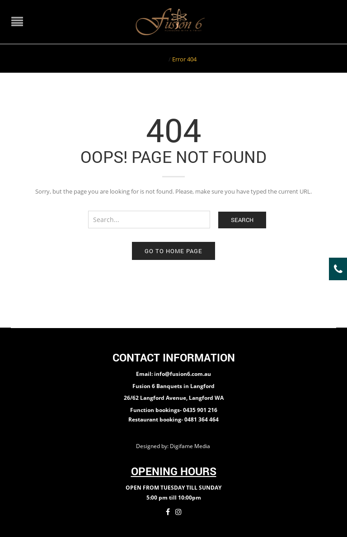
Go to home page (173, 251)
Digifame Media (190, 446)
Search (242, 220)
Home (158, 59)
